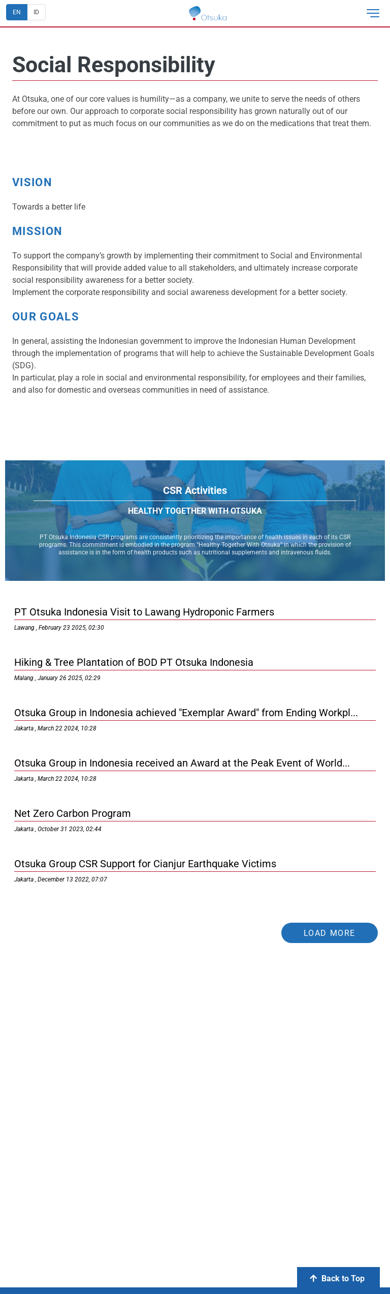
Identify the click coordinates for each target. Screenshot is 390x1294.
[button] (377, 13)
